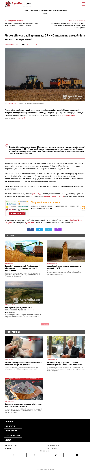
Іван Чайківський (68, 115)
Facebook (73, 220)
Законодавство (13, 435)
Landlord (21, 118)
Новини (9, 421)
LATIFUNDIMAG (52, 448)
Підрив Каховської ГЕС (31, 10)
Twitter (79, 220)
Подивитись (11, 431)
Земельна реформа (60, 10)
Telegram (8, 223)
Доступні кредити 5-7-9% (53, 196)
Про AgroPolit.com (11, 445)
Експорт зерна (46, 10)
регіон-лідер (37, 194)
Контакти (8, 448)
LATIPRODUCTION (53, 445)
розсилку (30, 223)
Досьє (8, 440)
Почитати (10, 426)
